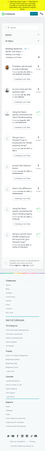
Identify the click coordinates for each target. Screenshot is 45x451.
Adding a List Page (12, 54)
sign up (25, 265)
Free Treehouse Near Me (15, 418)
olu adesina (19, 97)
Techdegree (11, 325)
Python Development (14, 338)
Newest (8, 35)
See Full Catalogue (15, 320)
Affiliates (9, 410)
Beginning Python (13, 359)
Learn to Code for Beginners (17, 355)
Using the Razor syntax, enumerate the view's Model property (22, 115)
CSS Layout (10, 393)
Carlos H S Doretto (20, 247)
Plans (8, 406)
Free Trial (34, 14)
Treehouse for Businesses (16, 426)
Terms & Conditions (17, 441)
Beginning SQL (11, 363)
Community (10, 297)
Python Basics (11, 389)
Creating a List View (13, 57)
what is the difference (21, 188)
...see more (10, 371)
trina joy (15, 219)
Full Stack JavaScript (14, 334)
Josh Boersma (20, 122)
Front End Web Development (17, 330)
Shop (8, 305)
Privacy (32, 441)
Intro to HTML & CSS (14, 385)
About (8, 285)
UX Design (10, 346)
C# (25, 49)
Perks (8, 414)
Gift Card (9, 312)
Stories (8, 301)
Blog (7, 289)
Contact (9, 309)
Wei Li (14, 150)
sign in (17, 265)
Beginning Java (12, 367)
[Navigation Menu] (41, 14)
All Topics (9, 41)
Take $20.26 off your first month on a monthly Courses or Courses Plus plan (23, 3)
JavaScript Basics (13, 381)
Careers (9, 293)
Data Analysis (11, 342)
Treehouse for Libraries (15, 422)
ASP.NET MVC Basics (13, 52)
